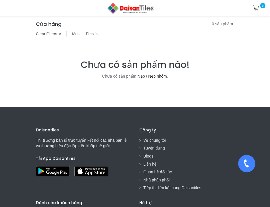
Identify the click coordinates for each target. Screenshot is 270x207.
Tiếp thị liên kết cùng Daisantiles (172, 187)
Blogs (148, 156)
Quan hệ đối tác (157, 172)
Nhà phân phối (156, 180)
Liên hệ (150, 164)
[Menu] (9, 8)
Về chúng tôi (154, 140)
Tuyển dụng (154, 148)
